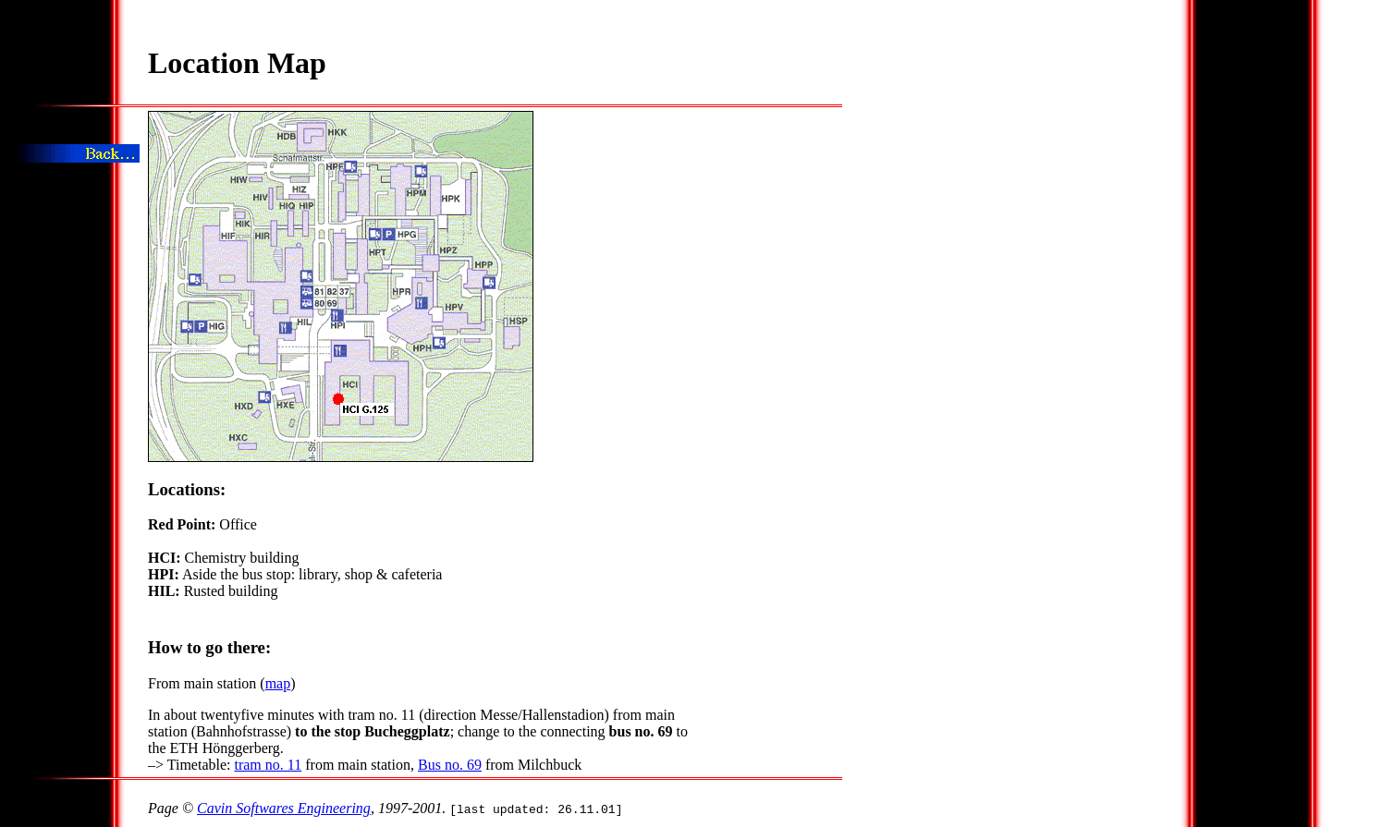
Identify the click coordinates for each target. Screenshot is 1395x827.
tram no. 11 (267, 764)
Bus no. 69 (450, 764)
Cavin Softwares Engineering (284, 808)
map (278, 683)
